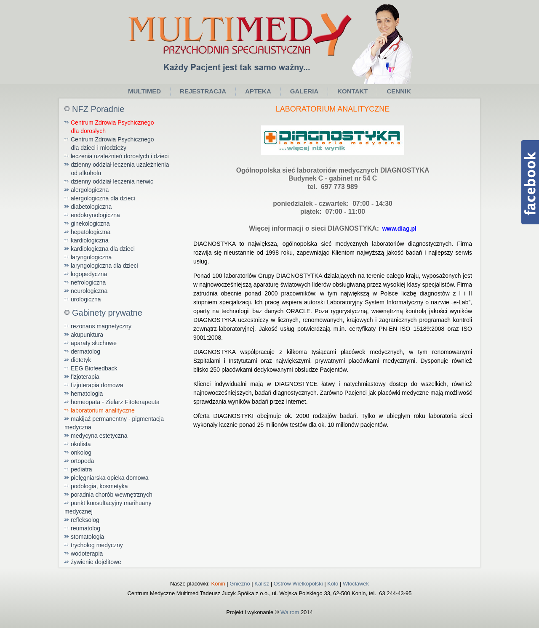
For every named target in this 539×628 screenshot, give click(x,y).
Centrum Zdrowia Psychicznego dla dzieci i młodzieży (109, 143)
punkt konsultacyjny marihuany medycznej (107, 507)
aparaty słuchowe (94, 343)
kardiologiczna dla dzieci (103, 248)
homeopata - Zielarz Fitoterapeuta (115, 402)
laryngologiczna (91, 257)
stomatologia (87, 536)
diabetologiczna (91, 206)
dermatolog (85, 351)
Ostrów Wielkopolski (298, 583)
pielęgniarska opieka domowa (109, 477)
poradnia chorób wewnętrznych (111, 494)
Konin (218, 583)
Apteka (258, 91)
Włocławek (356, 583)
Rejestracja (203, 91)
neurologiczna (89, 290)
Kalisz (261, 583)
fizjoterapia (85, 376)
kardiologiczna (90, 240)
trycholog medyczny (97, 545)
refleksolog (85, 519)
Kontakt (352, 91)
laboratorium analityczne (103, 410)
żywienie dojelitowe (96, 562)
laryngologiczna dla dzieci (104, 265)
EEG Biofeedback (94, 368)
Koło (332, 583)
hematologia (87, 393)
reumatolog (85, 528)
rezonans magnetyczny (101, 326)
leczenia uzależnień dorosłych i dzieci (120, 156)
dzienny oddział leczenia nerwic (112, 181)
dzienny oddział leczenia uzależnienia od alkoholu (116, 168)
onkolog (81, 452)
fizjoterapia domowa (97, 385)
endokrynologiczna (95, 215)
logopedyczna (89, 274)
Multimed (144, 91)
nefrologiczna (88, 282)
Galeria (304, 91)
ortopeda (82, 461)
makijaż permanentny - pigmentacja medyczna (114, 423)
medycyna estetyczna (99, 435)
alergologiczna (90, 189)
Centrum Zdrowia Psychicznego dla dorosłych (109, 126)
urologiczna (86, 299)
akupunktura (87, 334)
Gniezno (239, 583)
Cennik (399, 91)
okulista (81, 444)
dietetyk (81, 360)
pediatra (81, 469)
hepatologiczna (90, 232)
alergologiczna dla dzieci (103, 198)
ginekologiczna (90, 223)
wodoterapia (87, 553)
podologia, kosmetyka (99, 486)
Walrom (289, 612)
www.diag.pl (397, 228)
